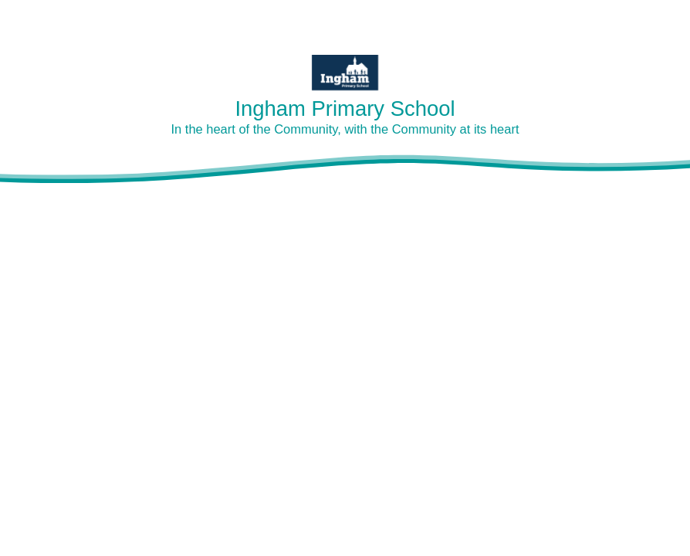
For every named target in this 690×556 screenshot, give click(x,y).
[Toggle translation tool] (624, 21)
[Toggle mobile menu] (669, 21)
